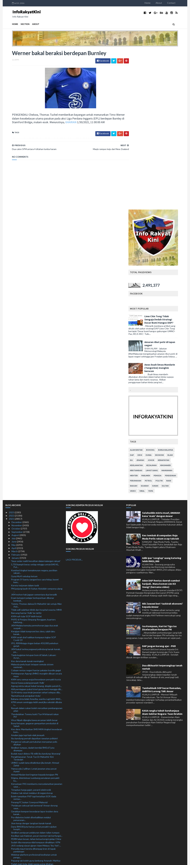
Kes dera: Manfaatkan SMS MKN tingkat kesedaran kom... (36, 570)
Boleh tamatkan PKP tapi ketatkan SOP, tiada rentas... (33, 637)
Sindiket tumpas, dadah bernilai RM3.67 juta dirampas (32, 589)
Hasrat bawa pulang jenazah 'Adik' (27, 522)
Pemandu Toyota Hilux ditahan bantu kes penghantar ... (31, 771)
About (165, 2)
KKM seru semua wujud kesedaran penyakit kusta (36, 519)
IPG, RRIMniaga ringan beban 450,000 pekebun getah (34, 484)
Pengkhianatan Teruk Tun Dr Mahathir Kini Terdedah (32, 598)
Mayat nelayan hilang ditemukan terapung (32, 832)
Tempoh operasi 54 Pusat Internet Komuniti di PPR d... (36, 789)
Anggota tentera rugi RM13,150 (27, 766)
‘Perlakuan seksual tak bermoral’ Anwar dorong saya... (34, 647)
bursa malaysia (172, 290)
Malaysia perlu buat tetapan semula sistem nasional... (32, 505)
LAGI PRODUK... (74, 399)
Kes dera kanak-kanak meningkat (27, 501)
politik (165, 321)
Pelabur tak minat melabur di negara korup (32, 633)
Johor (157, 300)
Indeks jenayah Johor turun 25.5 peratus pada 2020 (36, 707)
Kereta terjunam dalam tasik (25, 425)
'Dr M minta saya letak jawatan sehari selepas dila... (36, 532)
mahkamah (173, 310)
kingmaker (172, 305)
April (14, 388)
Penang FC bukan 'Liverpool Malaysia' (29, 642)
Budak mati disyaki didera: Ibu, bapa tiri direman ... (35, 782)
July (14, 378)
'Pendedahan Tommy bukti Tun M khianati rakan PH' (35, 555)
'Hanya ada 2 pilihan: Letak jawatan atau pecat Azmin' (34, 610)
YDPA (157, 331)
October (16, 368)
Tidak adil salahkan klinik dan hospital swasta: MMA (36, 450)
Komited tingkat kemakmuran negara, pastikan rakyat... (34, 411)
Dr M (146, 295)
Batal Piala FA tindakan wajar (25, 829)
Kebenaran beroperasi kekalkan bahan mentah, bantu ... (34, 743)
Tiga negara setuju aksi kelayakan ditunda (31, 738)
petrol (154, 321)
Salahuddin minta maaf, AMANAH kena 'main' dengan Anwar (161, 354)
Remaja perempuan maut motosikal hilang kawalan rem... (36, 777)
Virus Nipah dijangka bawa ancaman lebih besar (34, 560)
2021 (12, 359)
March (15, 391)
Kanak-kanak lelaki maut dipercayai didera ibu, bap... (36, 813)
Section (18, 24)
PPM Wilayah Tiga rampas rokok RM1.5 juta (32, 735)
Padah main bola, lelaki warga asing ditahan (32, 704)
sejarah (151, 326)
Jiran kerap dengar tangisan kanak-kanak (31, 663)
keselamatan (143, 305)
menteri (140, 315)
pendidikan (177, 315)
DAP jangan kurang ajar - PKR (159, 486)
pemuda (164, 315)
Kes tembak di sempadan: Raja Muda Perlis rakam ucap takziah (160, 377)
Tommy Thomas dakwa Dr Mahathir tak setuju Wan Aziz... (36, 445)
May (14, 384)
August (16, 375)
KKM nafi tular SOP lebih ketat (26, 456)
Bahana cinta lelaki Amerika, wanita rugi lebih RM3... (36, 539)
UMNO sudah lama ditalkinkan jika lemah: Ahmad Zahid (35, 604)
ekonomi (166, 295)
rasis (175, 321)
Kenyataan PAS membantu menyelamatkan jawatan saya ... (36, 625)
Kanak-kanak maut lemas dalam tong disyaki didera (36, 825)
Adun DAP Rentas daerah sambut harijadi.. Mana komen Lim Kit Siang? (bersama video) (161, 423)
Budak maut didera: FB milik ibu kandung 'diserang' (36, 593)
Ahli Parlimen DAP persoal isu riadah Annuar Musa (36, 763)
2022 (12, 355)
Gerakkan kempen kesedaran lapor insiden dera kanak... (34, 653)
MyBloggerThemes (65, 860)
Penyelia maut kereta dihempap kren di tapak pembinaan (33, 690)
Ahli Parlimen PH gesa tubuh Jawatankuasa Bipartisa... (32, 759)
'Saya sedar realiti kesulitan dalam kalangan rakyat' (36, 401)
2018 (12, 851)
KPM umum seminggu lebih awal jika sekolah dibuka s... (36, 543)
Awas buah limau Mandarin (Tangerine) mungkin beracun (166, 208)
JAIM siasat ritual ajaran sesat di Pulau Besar (33, 804)
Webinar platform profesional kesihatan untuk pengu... (34, 696)
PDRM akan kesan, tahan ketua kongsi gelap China (36, 679)
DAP (138, 295)
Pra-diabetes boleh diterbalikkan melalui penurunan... (31, 659)
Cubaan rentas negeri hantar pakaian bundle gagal (36, 510)
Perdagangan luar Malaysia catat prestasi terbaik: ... (36, 751)
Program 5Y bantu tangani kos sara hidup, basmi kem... (35, 421)
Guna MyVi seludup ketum (24, 416)
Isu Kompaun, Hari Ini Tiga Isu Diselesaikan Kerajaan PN (159, 468)
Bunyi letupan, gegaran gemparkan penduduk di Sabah (34, 565)
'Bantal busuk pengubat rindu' (26, 535)
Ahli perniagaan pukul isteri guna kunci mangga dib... (36, 529)
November (17, 365)
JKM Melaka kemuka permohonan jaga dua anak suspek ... (34, 467)
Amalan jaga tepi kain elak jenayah (27, 575)
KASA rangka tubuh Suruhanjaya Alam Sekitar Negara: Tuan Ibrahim (162, 552)
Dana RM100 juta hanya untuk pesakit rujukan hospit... (34, 668)
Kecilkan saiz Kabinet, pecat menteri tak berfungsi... (36, 676)
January (16, 397)
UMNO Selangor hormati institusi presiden (32, 747)
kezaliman (158, 305)
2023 (12, 352)
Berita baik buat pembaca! (24, 822)
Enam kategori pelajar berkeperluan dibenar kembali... (32, 439)
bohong (157, 290)
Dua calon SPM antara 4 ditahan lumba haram (33, 800)
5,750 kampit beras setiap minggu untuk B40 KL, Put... (35, 405)
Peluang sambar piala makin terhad (28, 710)
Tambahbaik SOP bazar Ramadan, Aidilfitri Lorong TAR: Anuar (161, 530)
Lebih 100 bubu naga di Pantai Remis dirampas (34, 754)
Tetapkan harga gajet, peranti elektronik (31, 630)
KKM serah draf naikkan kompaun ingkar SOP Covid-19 (33, 479)
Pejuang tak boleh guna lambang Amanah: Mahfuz (35, 700)
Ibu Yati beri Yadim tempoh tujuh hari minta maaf (35, 785)
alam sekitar (143, 290)
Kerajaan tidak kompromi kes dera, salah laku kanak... (33, 473)
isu (138, 300)
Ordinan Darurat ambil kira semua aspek (30, 722)
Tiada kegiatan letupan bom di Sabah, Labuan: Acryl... (33, 496)
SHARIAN (76, 122)
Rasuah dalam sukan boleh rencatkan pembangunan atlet (36, 549)
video (139, 331)
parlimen (152, 315)
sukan (162, 326)
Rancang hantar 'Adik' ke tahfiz (26, 453)
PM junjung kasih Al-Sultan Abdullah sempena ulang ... (36, 430)
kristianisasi (143, 310)
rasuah (140, 326)
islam (176, 295)
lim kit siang (158, 310)
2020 (12, 844)
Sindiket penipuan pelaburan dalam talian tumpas (35, 672)
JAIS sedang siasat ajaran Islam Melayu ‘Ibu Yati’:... (36, 685)
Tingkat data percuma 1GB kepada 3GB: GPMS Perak (34, 718)
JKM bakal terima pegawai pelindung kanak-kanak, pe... (35, 490)
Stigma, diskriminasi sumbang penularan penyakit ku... (35, 619)
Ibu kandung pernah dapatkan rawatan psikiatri (34, 578)
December (17, 362)
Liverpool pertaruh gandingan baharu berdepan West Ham (34, 808)
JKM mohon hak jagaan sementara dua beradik (34, 434)
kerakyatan (170, 300)
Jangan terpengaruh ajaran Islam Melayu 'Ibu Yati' (35, 835)
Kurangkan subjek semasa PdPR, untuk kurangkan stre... (36, 818)
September (17, 372)
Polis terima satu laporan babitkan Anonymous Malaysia (34, 840)
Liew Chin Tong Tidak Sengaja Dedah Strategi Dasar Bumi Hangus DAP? (165, 159)
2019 (12, 848)
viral (148, 331)
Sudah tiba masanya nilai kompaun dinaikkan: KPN (35, 682)
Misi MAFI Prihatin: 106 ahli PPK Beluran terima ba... (36, 726)
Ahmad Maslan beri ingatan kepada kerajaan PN (34, 614)
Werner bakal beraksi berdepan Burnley (30, 797)
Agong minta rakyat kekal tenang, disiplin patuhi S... (36, 526)
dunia (155, 295)
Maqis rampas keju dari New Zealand (29, 794)
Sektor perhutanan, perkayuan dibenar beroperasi (35, 713)
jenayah (147, 300)
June (14, 381)
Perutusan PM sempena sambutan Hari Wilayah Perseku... (34, 730)
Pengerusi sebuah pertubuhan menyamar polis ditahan (34, 583)
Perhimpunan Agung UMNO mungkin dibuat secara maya (36, 515)
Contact (178, 2)
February (16, 394)
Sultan (171, 326)
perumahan (142, 321)
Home (154, 2)
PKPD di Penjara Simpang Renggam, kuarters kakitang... (33, 461)
